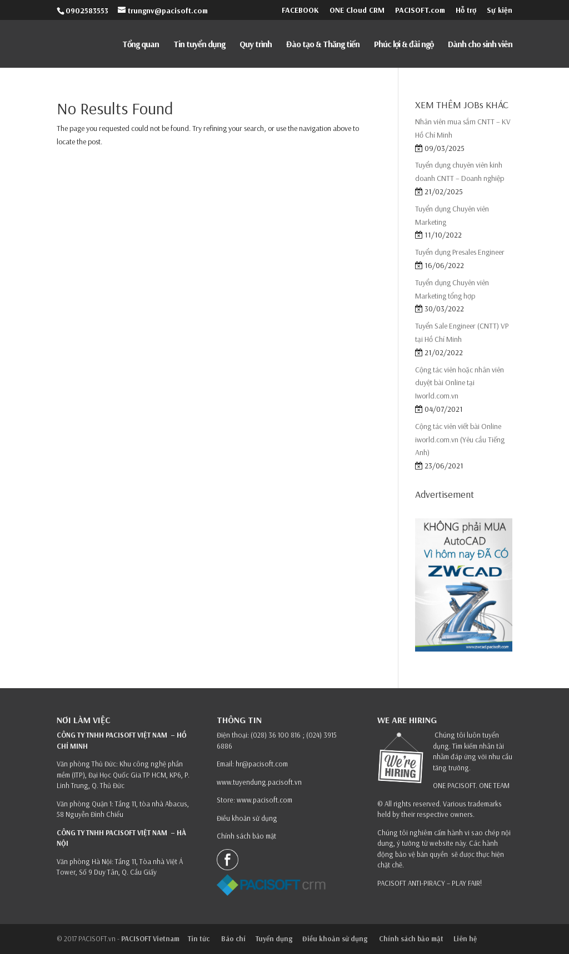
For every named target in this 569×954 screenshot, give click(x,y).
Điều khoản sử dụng (247, 818)
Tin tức (199, 938)
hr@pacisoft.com (262, 763)
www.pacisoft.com (264, 799)
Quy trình (255, 44)
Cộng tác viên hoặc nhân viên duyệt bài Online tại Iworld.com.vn (459, 383)
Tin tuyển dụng (199, 44)
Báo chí (233, 938)
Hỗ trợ (466, 10)
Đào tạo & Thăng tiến (323, 44)
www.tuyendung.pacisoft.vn (259, 782)
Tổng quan (140, 44)
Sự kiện (499, 10)
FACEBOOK (300, 10)
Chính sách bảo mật (247, 835)
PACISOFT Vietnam (150, 938)
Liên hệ (465, 938)
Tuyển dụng (274, 938)
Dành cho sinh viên (480, 44)
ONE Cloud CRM (357, 10)
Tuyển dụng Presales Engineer (460, 252)
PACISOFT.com (420, 10)
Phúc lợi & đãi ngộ (403, 44)
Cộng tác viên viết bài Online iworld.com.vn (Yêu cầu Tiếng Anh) (460, 439)
